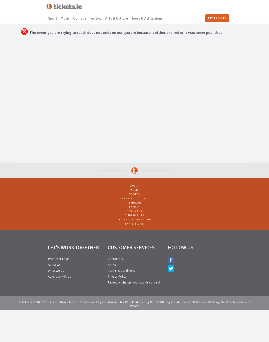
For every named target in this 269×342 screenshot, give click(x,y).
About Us (54, 265)
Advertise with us (59, 276)
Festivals (134, 211)
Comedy (79, 18)
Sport (52, 18)
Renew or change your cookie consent (134, 282)
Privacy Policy (117, 276)
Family (134, 206)
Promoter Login (59, 259)
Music (65, 18)
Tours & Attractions (147, 18)
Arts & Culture (116, 18)
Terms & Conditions (121, 271)
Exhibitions (134, 223)
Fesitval (95, 18)
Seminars (134, 202)
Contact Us (115, 259)
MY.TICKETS (217, 18)
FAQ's (112, 265)
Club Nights (134, 215)
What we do (56, 271)
